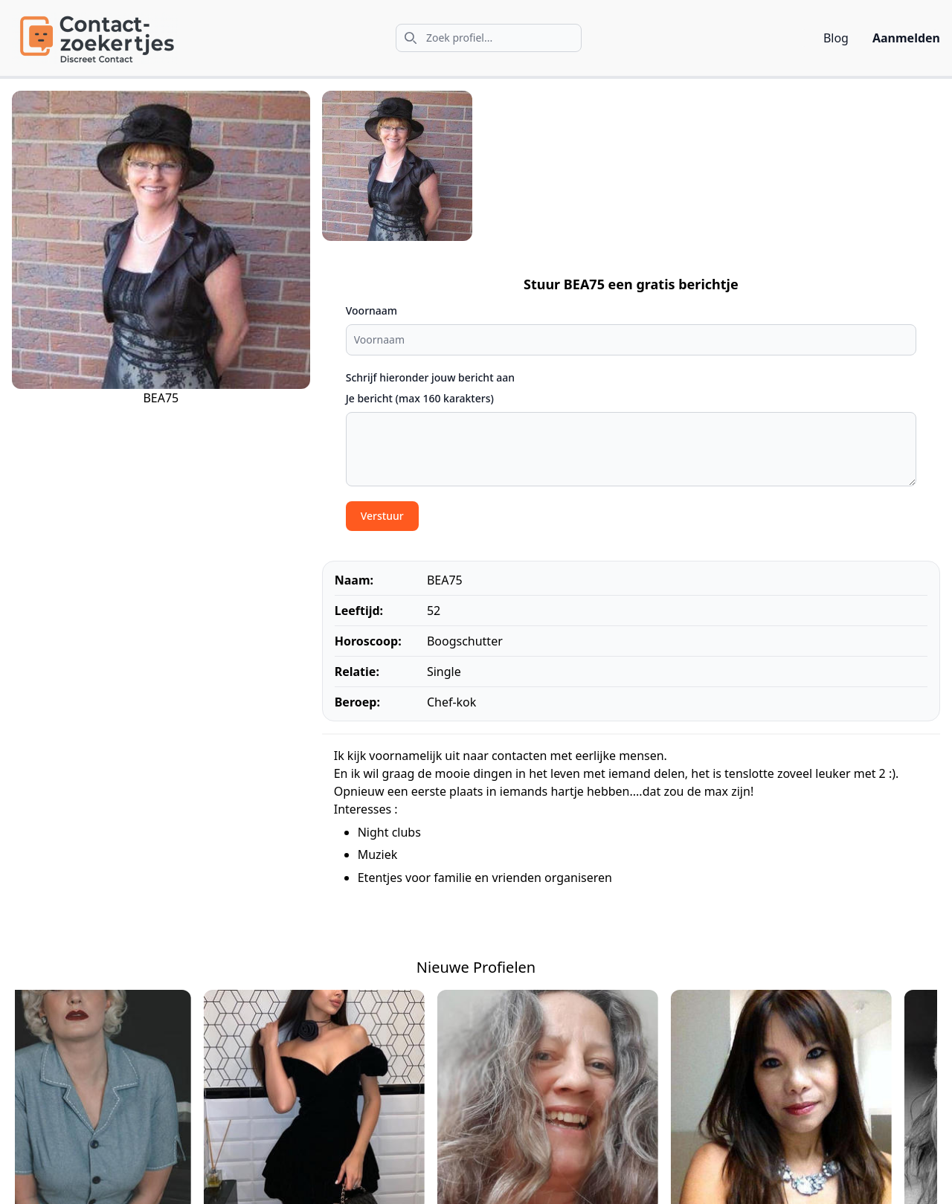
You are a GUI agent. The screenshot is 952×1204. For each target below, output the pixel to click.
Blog (836, 38)
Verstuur (382, 516)
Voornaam (371, 310)
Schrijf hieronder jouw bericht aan (430, 377)
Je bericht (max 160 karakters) (420, 398)
